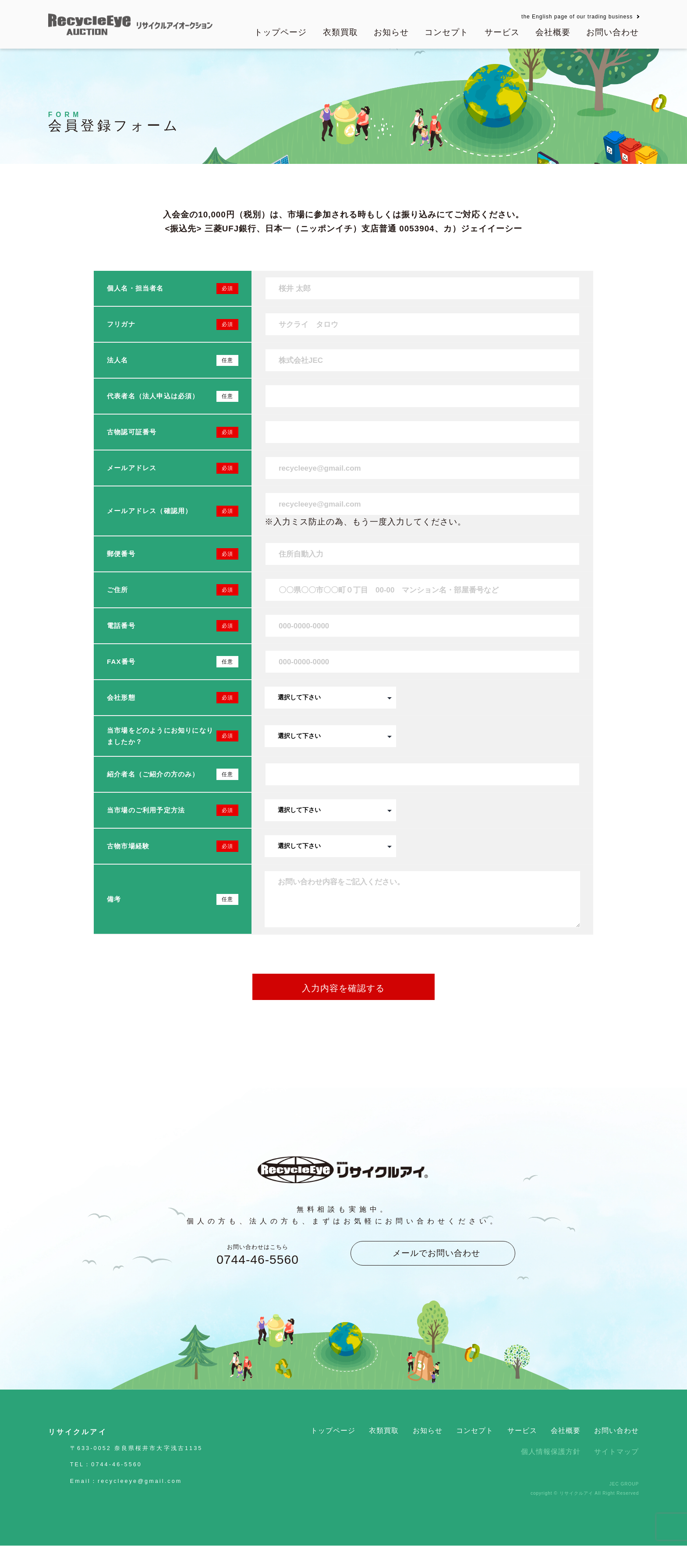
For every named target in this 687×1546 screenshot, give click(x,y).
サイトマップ (616, 1452)
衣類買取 (340, 32)
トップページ (280, 32)
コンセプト (446, 32)
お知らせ (391, 32)
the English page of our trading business (577, 17)
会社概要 (552, 32)
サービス (502, 32)
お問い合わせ (612, 32)
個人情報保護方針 (551, 1452)
